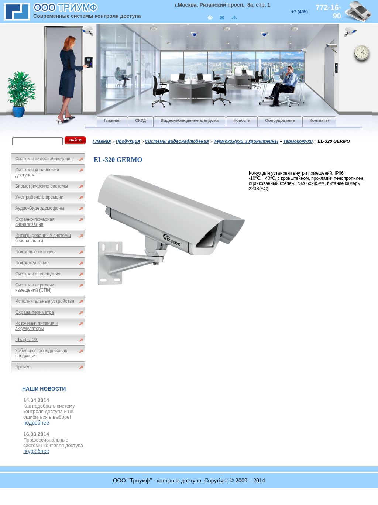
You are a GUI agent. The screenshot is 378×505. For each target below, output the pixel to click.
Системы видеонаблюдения (44, 158)
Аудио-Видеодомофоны (39, 208)
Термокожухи (298, 141)
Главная (102, 141)
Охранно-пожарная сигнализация (35, 222)
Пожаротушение (32, 262)
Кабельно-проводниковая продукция (41, 353)
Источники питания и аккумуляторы (36, 326)
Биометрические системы (41, 186)
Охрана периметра (34, 312)
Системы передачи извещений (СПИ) (34, 287)
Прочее (22, 367)
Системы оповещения (38, 273)
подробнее (36, 423)
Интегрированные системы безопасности (43, 238)
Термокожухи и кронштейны (246, 141)
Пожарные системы (35, 251)
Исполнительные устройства (44, 301)
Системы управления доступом (37, 172)
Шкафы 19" (26, 339)
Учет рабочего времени (39, 197)
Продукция (128, 141)
